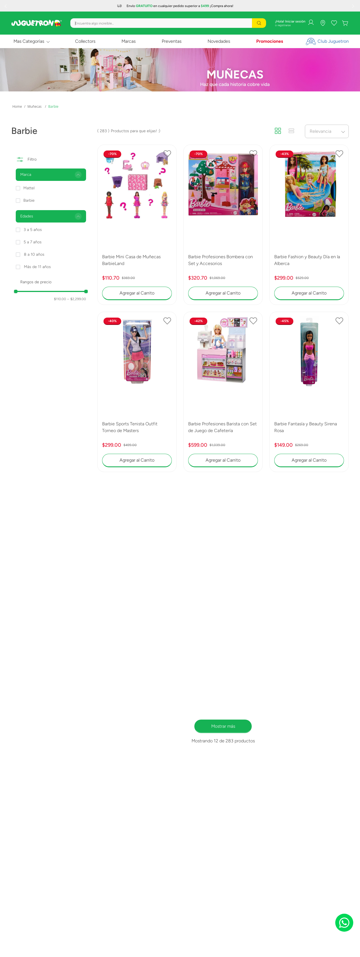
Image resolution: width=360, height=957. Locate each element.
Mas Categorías (29, 41)
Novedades (219, 41)
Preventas (171, 41)
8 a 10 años (34, 254)
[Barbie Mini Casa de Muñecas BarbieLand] (137, 225)
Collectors (85, 41)
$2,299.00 (76, 299)
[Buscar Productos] (259, 23)
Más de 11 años (37, 266)
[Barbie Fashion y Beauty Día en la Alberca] (309, 225)
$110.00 (60, 299)
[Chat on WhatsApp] (344, 923)
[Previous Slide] (6, 6)
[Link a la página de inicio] (17, 106)
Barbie (53, 106)
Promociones (269, 41)
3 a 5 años (33, 229)
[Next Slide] (354, 6)
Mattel (29, 188)
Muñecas (34, 106)
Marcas (129, 41)
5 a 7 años (33, 242)
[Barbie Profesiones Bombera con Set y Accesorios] (223, 225)
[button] (51, 174)
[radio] (277, 131)
